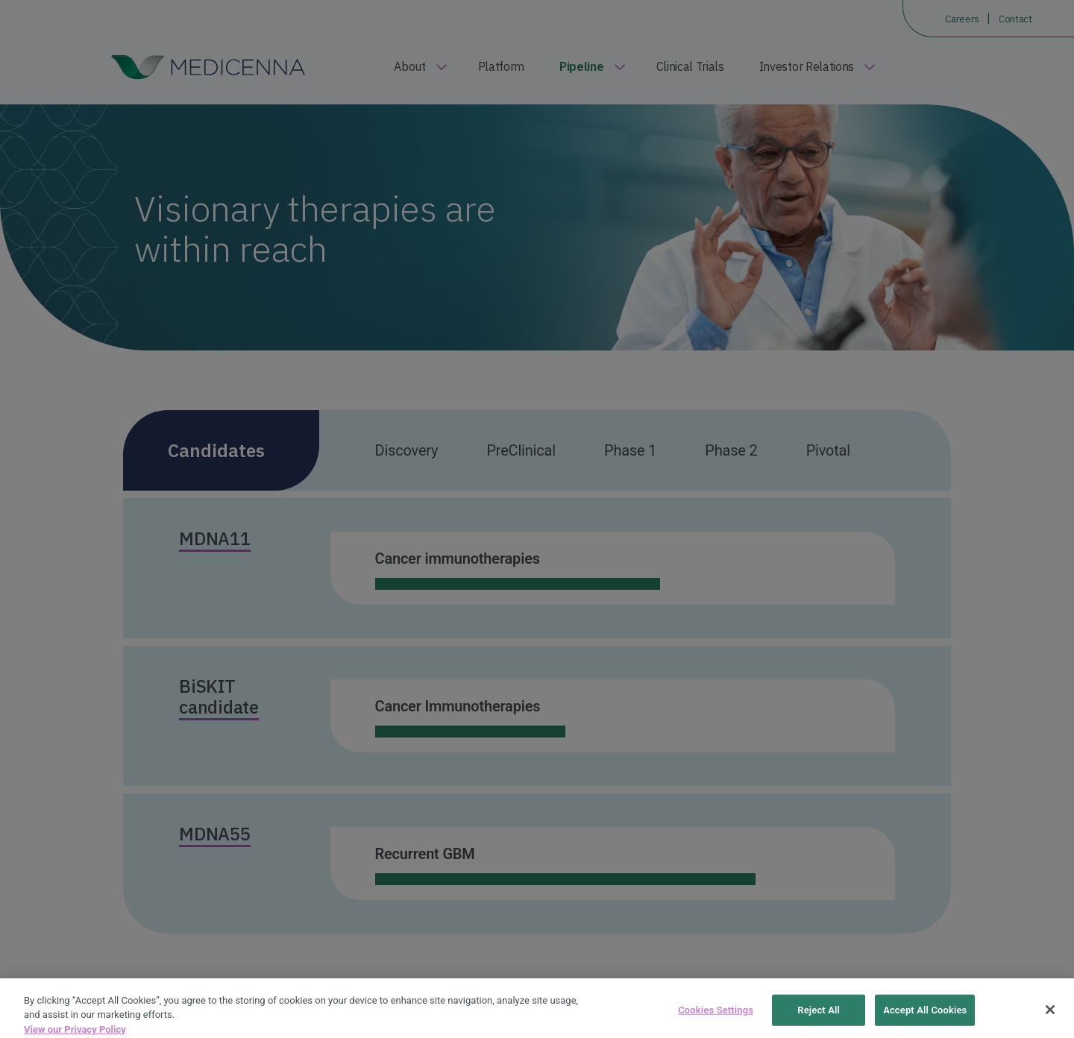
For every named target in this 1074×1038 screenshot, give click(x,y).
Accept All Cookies (925, 1017)
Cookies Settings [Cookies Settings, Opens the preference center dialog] (715, 1017)
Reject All (818, 1017)
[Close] (1050, 1017)
